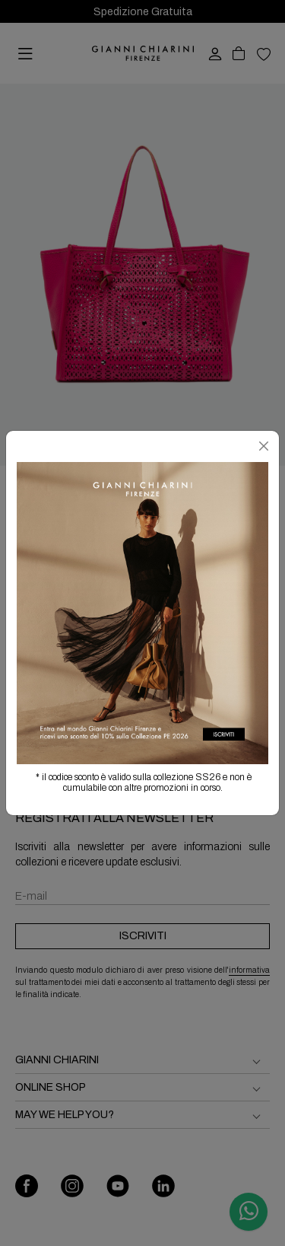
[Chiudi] (264, 446)
